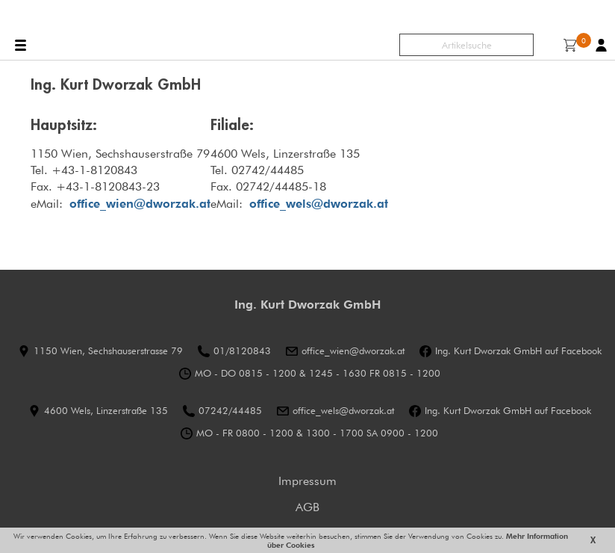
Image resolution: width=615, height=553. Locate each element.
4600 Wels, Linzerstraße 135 (106, 410)
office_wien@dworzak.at (353, 350)
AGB (307, 507)
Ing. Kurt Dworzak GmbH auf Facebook (518, 350)
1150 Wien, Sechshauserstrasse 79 (108, 350)
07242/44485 (230, 410)
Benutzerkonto (601, 45)
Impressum (307, 481)
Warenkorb (574, 44)
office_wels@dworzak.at (318, 204)
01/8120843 (242, 350)
